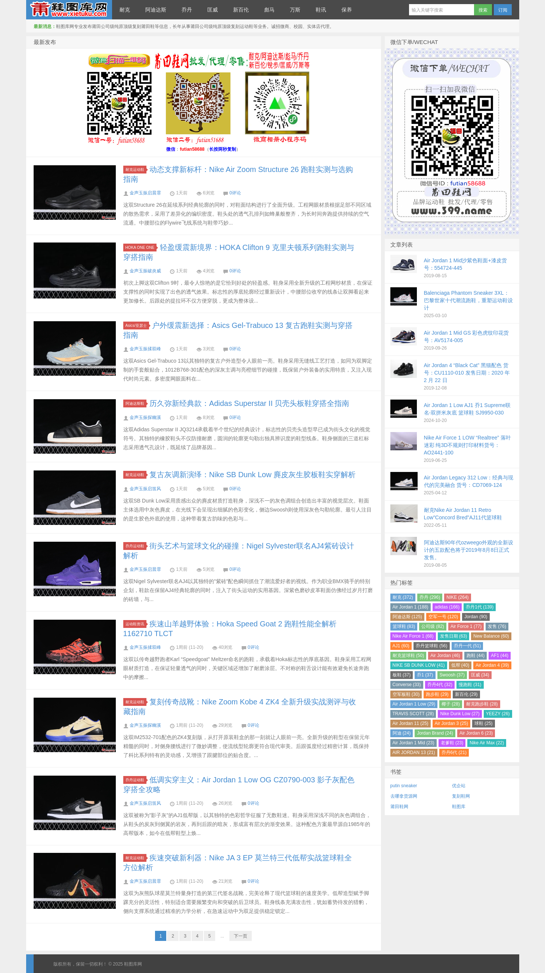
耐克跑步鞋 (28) (482, 704)
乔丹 (187, 10)
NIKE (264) (457, 597)
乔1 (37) (425, 675)
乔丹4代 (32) (439, 684)
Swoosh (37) (452, 675)
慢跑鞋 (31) (470, 684)
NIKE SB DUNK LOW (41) (419, 665)
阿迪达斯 (155, 10)
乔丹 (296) (429, 597)
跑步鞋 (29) (437, 694)
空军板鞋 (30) (406, 694)
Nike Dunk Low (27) (459, 713)
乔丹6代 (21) (454, 752)
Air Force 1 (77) (465, 626)
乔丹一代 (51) (467, 645)
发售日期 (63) (453, 636)
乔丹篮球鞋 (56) (432, 645)
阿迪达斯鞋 (136, 403)
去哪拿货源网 (403, 796)
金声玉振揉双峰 (145, 348)
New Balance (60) (491, 636)
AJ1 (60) (401, 645)
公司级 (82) (432, 626)
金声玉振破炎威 (145, 270)
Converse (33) (407, 684)
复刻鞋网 (461, 796)
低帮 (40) (460, 665)
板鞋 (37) (402, 675)
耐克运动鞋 (136, 170)
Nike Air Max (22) (487, 742)
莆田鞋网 (399, 806)
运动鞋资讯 (136, 624)
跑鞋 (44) (476, 655)
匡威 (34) (480, 675)
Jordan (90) (475, 616)
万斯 (295, 10)
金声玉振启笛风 (145, 488)
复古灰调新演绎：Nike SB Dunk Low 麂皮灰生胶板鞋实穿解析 (252, 474)
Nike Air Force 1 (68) (413, 636)
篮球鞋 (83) (404, 626)
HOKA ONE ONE (141, 247)
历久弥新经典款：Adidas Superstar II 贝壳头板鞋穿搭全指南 (249, 403)
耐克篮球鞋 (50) (408, 655)
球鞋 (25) (483, 723)
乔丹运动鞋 (136, 546)
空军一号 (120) (443, 616)
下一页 (240, 936)
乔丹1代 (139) (479, 607)
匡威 (212, 10)
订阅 (502, 10)
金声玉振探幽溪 (145, 417)
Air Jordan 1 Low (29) (414, 704)
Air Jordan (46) (445, 655)
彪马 (269, 10)
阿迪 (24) (402, 733)
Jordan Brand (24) (435, 733)
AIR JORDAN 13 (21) (414, 752)
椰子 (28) (451, 704)
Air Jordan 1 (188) (410, 607)
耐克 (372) (403, 597)
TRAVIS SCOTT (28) (413, 713)
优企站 (458, 785)
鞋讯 (321, 10)
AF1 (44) (499, 655)
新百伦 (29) (466, 694)
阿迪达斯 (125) (407, 616)
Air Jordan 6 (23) (476, 733)
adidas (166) (447, 607)
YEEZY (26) (498, 713)
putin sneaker (403, 785)
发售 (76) (497, 626)
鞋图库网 (69, 9)
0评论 (235, 192)
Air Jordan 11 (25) (410, 723)
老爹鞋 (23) (452, 742)
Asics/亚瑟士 (137, 325)
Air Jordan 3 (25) (451, 723)
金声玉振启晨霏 (145, 192)
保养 (346, 10)
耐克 (125, 10)
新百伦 (241, 10)
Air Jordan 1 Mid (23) (413, 742)
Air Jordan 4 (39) (492, 665)
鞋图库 (458, 806)
